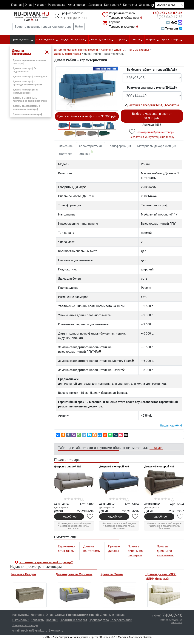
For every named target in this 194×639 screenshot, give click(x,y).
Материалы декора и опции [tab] (156, 146)
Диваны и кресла (112, 615)
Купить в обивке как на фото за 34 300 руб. (87, 116)
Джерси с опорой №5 (67, 466)
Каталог (40, 5)
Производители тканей (82, 615)
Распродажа (56, 5)
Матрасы (152, 39)
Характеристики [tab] (90, 146)
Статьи (60, 615)
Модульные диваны (74, 39)
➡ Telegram (171, 28)
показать (156, 448)
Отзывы (144, 5)
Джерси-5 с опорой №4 (159, 466)
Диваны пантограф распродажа (30, 76)
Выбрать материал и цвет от (152, 116)
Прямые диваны (22, 39)
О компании (20, 620)
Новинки (52, 620)
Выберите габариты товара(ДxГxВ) (152, 69)
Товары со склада (25, 625)
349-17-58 (169, 17)
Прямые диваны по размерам (135, 551)
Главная (17, 5)
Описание (66, 146)
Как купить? (112, 5)
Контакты (130, 5)
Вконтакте (56, 630)
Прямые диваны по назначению (165, 551)
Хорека (122, 39)
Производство (99, 620)
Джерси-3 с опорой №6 (114, 466)
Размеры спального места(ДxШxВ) (152, 87)
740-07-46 (167, 13)
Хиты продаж (76, 5)
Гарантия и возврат (73, 620)
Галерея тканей (121, 620)
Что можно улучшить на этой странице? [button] (46, 562)
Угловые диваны (47, 39)
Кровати (136, 39)
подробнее (68, 516)
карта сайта (176, 622)
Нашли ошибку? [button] (171, 425)
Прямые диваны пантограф (27, 114)
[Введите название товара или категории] (43, 26)
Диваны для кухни (102, 39)
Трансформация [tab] (119, 146)
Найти (79, 26)
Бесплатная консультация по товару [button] (152, 137)
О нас (28, 5)
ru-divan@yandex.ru (34, 630)
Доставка (95, 5)
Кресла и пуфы (172, 39)
